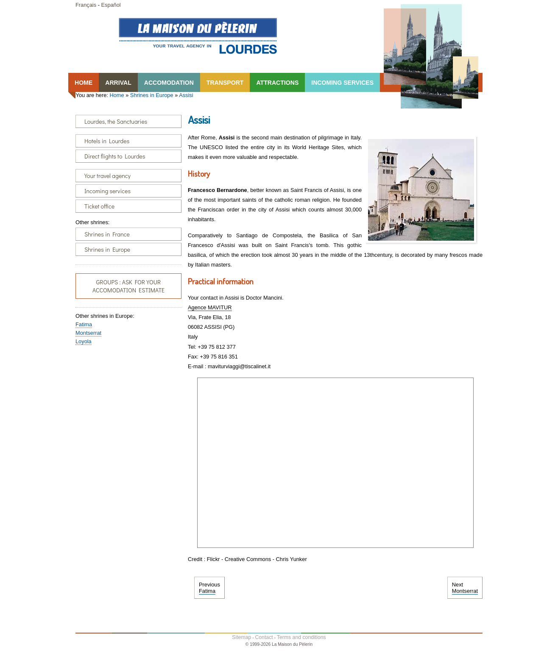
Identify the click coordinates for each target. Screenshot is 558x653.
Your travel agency (107, 176)
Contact (264, 637)
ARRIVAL (118, 82)
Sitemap (241, 637)
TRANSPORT (225, 82)
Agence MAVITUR (210, 307)
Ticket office (99, 206)
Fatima (83, 324)
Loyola (83, 341)
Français (85, 5)
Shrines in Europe (151, 95)
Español (110, 5)
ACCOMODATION (169, 82)
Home (116, 95)
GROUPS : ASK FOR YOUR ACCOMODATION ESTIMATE (128, 286)
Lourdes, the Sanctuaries (115, 121)
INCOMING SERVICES (342, 82)
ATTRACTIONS (277, 82)
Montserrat (88, 333)
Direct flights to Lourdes (114, 156)
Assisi (186, 95)
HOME (83, 82)
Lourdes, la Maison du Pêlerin (198, 35)
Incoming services (107, 191)
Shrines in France (107, 234)
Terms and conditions (301, 637)
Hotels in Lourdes (106, 141)
